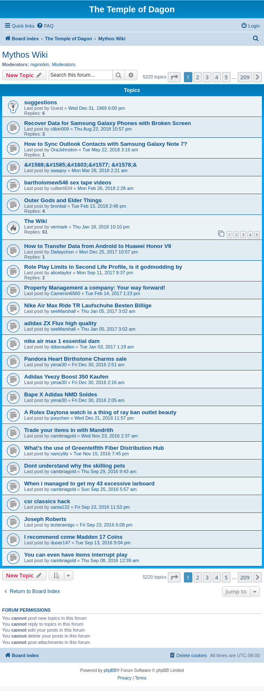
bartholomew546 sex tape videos (67, 182)
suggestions (40, 102)
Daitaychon (62, 251)
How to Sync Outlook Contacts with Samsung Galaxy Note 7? (105, 144)
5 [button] (226, 77)
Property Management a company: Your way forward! (94, 287)
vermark (58, 226)
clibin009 (59, 128)
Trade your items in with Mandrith (68, 430)
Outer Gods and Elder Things (63, 200)
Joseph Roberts (45, 519)
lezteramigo (62, 524)
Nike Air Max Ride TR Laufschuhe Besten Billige (88, 305)
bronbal (58, 206)
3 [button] (207, 77)
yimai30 (58, 364)
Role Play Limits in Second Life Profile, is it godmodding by (103, 267)
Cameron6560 (65, 293)
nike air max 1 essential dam (62, 341)
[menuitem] (44, 26)
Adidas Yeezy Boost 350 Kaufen (66, 376)
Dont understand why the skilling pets (74, 466)
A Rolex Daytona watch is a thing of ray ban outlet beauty (100, 412)
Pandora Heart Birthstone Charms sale (75, 359)
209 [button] (245, 77)
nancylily (59, 453)
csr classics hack (47, 501)
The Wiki (35, 221)
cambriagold (63, 435)
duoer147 (60, 542)
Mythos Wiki (25, 54)
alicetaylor (61, 272)
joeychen (59, 418)
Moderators (63, 64)
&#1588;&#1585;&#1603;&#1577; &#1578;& (80, 165)
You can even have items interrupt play (76, 555)
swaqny (58, 170)
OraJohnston (63, 149)
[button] (174, 77)
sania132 (59, 507)
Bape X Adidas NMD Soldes (60, 394)
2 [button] (197, 77)
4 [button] (216, 77)
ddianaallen (62, 346)
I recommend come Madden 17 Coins (73, 537)
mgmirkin (40, 64)
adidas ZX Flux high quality (60, 323)
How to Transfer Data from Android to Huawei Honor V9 (97, 246)
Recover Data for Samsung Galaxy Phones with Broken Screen (107, 123)
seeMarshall (62, 311)
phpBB (110, 670)
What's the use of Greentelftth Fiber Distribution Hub (94, 448)
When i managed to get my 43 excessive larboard (89, 483)
